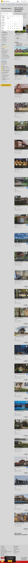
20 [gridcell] (14, 26)
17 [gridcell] (8, 26)
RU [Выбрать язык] (18, 1)
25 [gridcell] (10, 28)
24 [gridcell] (8, 28)
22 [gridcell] (19, 26)
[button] (22, 1)
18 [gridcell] (10, 26)
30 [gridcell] (21, 28)
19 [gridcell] (12, 26)
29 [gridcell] (19, 28)
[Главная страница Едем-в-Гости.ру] (5, 1)
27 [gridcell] (14, 28)
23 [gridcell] (21, 26)
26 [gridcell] (12, 28)
